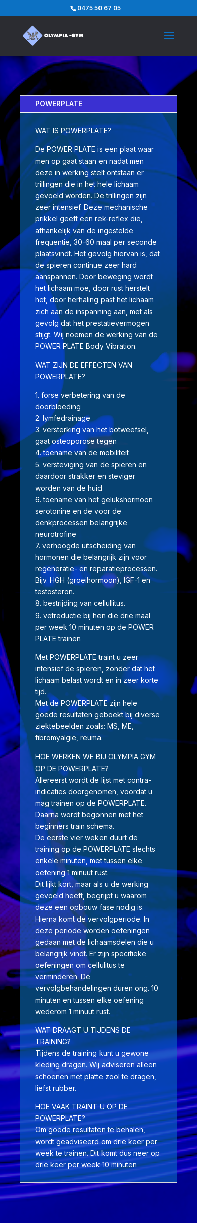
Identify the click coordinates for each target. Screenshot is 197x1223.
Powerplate (58, 103)
